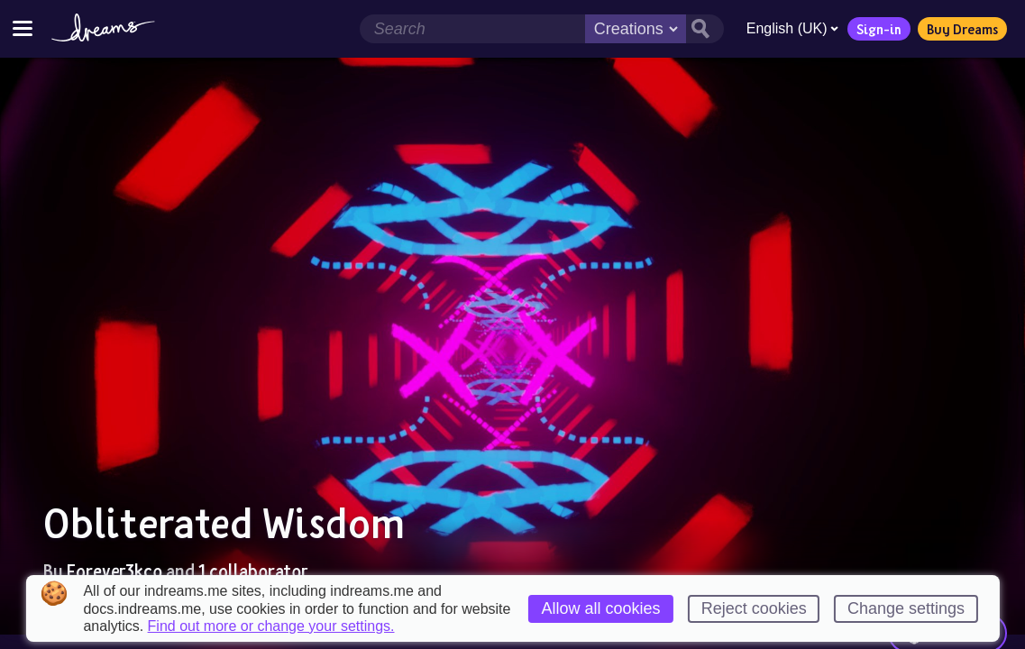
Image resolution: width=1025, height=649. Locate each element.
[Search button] (704, 28)
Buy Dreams (961, 29)
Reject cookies (754, 608)
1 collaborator (252, 570)
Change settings (906, 608)
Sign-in (878, 29)
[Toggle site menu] (22, 28)
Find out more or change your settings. (271, 626)
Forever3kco (114, 570)
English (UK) (791, 28)
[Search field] (471, 28)
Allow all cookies (600, 608)
